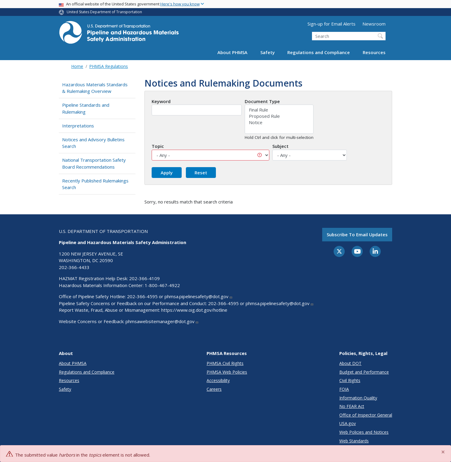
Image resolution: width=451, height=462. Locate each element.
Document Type (262, 101)
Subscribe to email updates (357, 234)
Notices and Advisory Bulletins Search (93, 142)
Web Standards (354, 441)
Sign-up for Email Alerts (331, 24)
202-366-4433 (74, 267)
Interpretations (78, 126)
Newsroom (374, 24)
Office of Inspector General (365, 415)
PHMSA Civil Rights (225, 363)
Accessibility (218, 380)
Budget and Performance (364, 372)
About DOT (350, 363)
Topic (158, 146)
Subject (280, 146)
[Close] (443, 452)
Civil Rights (349, 380)
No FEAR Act (351, 406)
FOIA (344, 389)
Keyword (161, 101)
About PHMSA (232, 52)
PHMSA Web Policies (227, 372)
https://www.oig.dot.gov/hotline (194, 310)
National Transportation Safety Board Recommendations (94, 163)
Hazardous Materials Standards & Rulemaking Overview (95, 87)
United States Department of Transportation (104, 11)
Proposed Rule (279, 116)
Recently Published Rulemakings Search (95, 184)
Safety (267, 52)
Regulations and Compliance (318, 52)
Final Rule (279, 110)
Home (77, 66)
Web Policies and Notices (364, 432)
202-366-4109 (144, 278)
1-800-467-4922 (162, 285)
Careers (214, 389)
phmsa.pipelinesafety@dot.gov (199, 296)
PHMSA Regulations (108, 66)
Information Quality (358, 398)
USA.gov (347, 423)
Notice (279, 122)
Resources (374, 52)
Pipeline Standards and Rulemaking (85, 108)
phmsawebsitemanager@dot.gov (162, 321)
